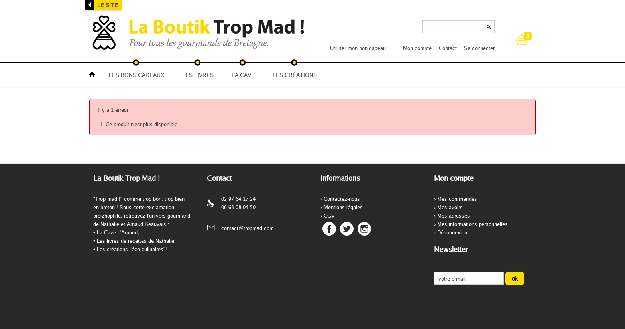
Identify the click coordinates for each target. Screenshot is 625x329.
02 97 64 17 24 (238, 199)
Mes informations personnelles (472, 224)
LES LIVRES (198, 74)
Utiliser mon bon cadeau (358, 48)
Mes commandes (457, 199)
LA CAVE (243, 74)
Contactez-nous (342, 199)
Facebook (329, 229)
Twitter (347, 229)
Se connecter (479, 48)
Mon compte (417, 48)
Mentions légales (343, 207)
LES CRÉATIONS (295, 74)
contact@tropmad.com (247, 228)
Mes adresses (453, 215)
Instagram (364, 229)
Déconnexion (452, 232)
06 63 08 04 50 (238, 207)
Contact (448, 48)
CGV (329, 215)
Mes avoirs (450, 207)
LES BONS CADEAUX (136, 74)
